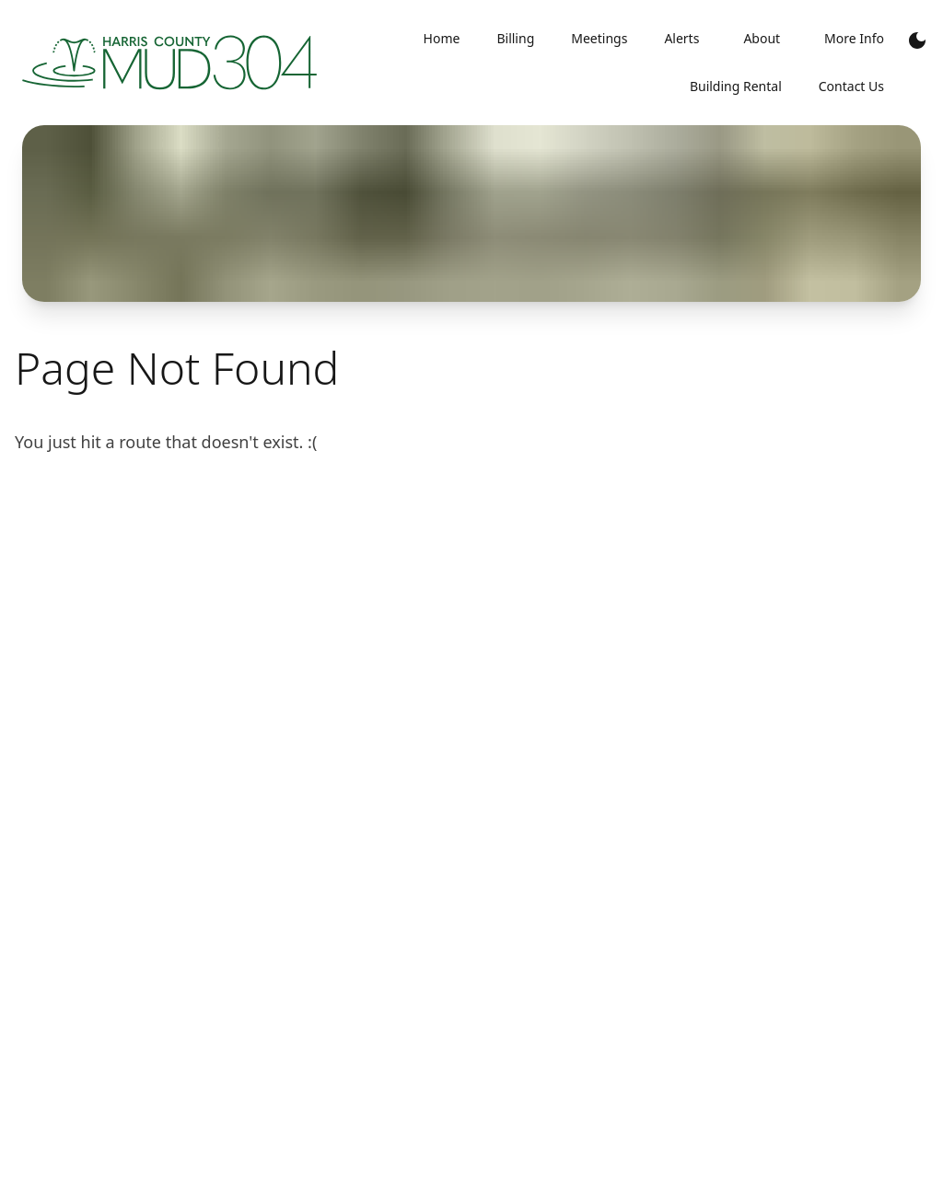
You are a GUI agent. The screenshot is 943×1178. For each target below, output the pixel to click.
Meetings (599, 38)
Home (442, 38)
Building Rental (736, 86)
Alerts (681, 38)
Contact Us (851, 86)
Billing (515, 38)
